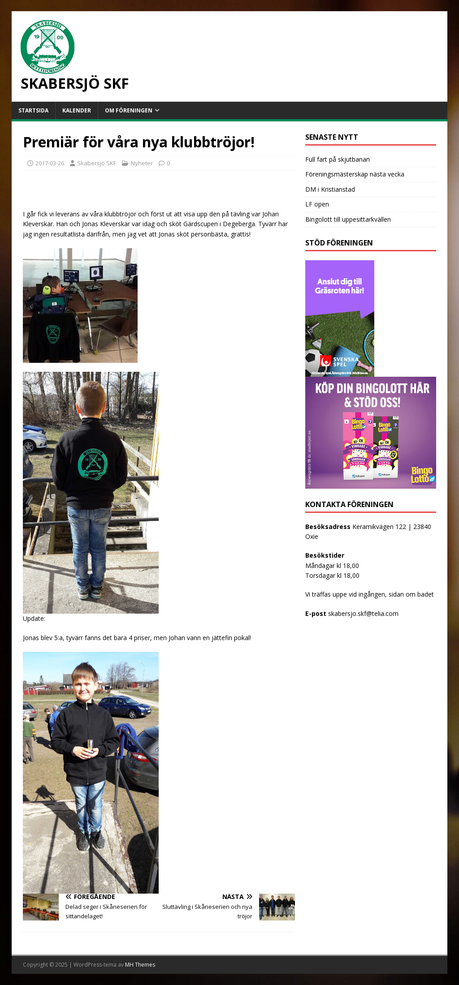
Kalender (76, 110)
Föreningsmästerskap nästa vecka (354, 174)
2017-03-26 (49, 163)
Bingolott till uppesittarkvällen (348, 219)
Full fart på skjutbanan (337, 159)
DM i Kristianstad (330, 189)
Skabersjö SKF (96, 163)
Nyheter (142, 163)
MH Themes (140, 964)
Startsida (33, 110)
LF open (317, 204)
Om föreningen (128, 110)
